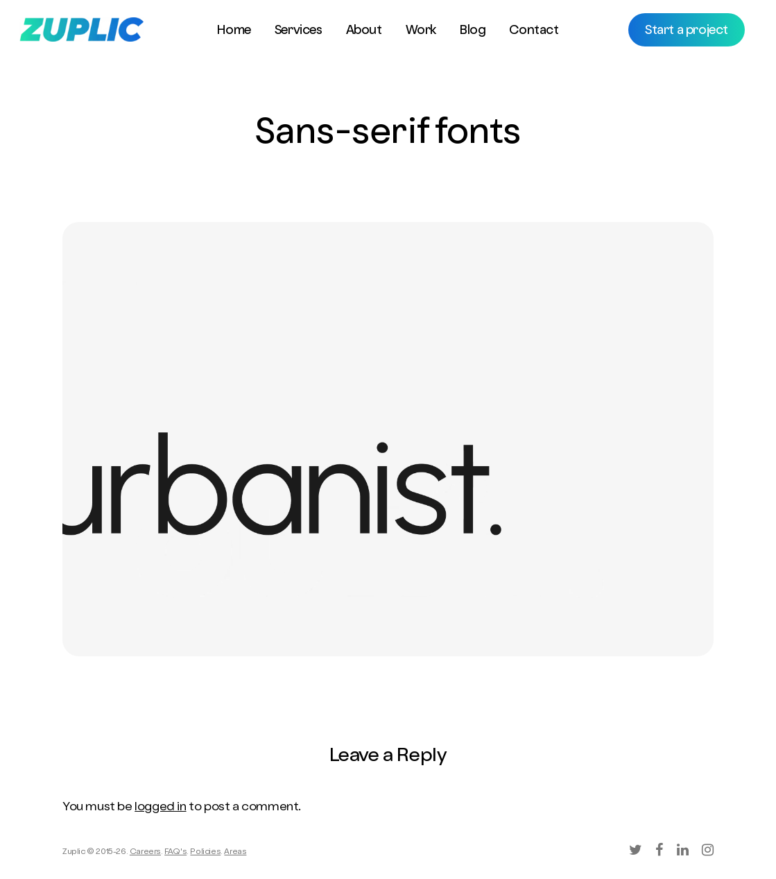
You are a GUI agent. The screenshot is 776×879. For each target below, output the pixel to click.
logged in (160, 807)
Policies (205, 852)
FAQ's (175, 852)
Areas (235, 852)
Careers (145, 852)
